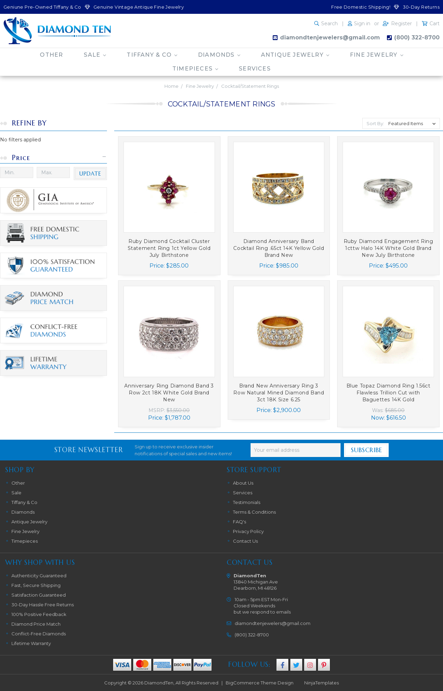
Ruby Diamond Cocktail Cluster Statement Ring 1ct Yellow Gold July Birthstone (169, 248)
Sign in (362, 23)
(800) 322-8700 (417, 37)
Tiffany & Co (152, 55)
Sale (95, 55)
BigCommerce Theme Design (259, 682)
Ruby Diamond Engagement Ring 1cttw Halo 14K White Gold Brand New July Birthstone (388, 248)
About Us (243, 483)
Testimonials (246, 502)
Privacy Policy (248, 531)
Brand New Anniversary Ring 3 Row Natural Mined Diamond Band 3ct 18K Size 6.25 (278, 393)
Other (51, 55)
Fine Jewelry (376, 55)
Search (329, 23)
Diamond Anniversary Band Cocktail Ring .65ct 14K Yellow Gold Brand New (278, 248)
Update (90, 173)
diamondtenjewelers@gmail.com (330, 37)
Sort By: (375, 123)
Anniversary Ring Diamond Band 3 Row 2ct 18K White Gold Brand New (169, 393)
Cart (435, 23)
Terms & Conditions (254, 512)
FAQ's (239, 521)
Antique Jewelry (295, 55)
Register (401, 23)
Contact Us (245, 541)
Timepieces (195, 68)
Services (255, 68)
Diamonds (219, 55)
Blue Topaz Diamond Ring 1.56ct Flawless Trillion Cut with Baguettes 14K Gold (388, 393)
